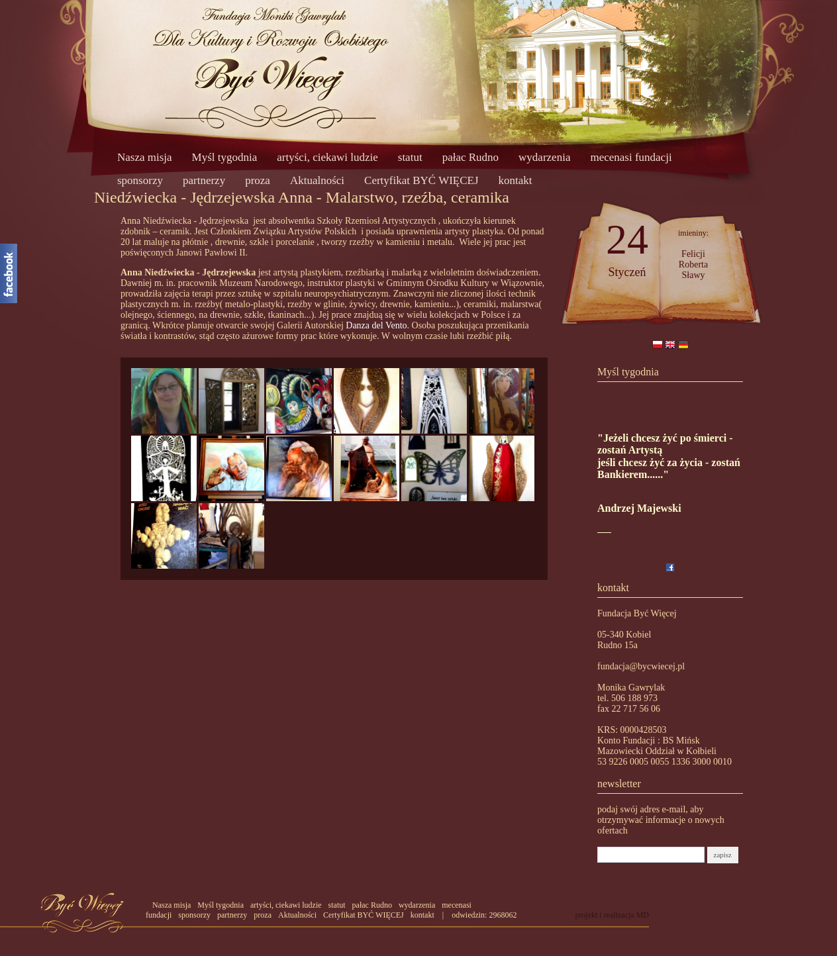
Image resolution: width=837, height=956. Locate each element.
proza (257, 180)
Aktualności (317, 180)
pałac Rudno (470, 157)
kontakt (515, 180)
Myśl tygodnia (225, 157)
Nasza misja (144, 157)
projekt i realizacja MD (612, 915)
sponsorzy (140, 180)
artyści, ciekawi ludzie (327, 157)
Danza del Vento (376, 325)
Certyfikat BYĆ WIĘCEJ (421, 180)
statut (410, 157)
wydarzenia (544, 157)
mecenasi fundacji (630, 157)
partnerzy (204, 180)
